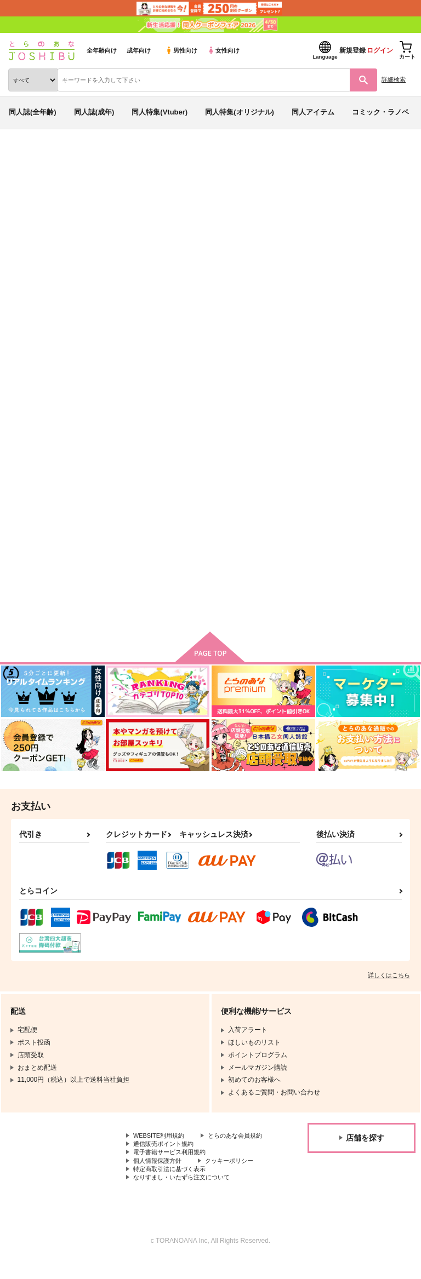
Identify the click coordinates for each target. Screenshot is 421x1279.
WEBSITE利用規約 (161, 1140)
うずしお (375, 220)
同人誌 (65, 157)
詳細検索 (394, 79)
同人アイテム (313, 112)
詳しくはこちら (389, 979)
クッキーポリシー (235, 1177)
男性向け (181, 50)
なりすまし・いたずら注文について (185, 1195)
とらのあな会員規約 (162, 1149)
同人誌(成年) (94, 112)
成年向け (139, 50)
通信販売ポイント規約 (166, 1158)
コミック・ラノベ (380, 112)
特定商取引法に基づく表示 (172, 1186)
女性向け (223, 50)
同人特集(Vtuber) (159, 112)
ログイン (380, 50)
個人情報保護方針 (159, 1177)
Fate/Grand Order (127, 199)
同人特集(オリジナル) (239, 112)
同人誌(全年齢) (32, 112)
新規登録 (352, 50)
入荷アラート (37, 174)
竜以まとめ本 (334, 220)
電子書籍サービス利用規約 (172, 1168)
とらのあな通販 (25, 157)
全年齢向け (102, 50)
